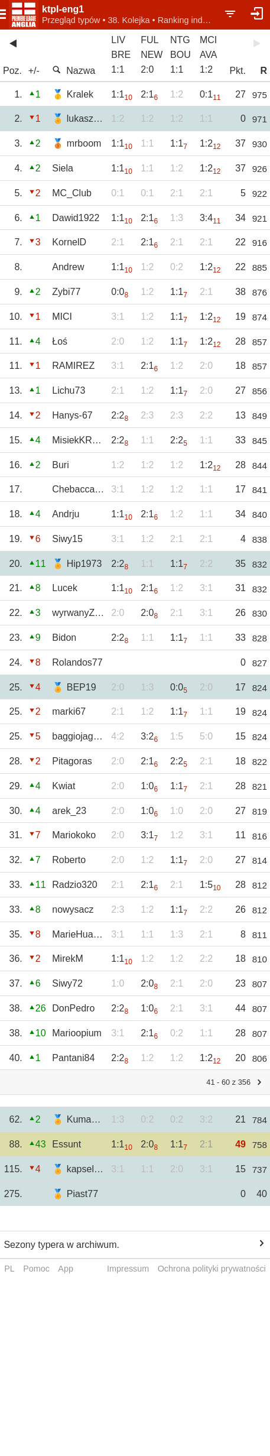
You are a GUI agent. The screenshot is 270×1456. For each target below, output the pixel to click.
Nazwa (73, 70)
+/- (34, 71)
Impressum (128, 1268)
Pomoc (36, 1268)
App (65, 1268)
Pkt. (237, 71)
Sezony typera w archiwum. (61, 1245)
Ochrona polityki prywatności (212, 1268)
